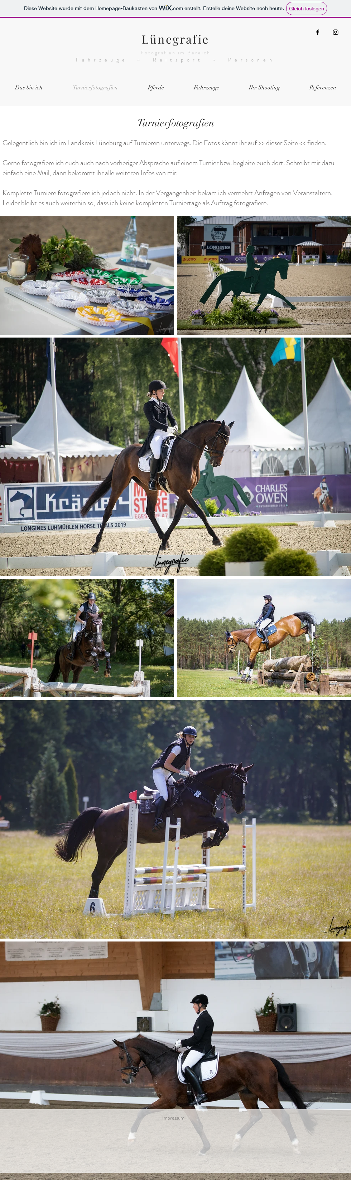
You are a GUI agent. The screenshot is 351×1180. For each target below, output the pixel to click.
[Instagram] (335, 32)
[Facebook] (317, 32)
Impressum (173, 1117)
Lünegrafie (175, 38)
